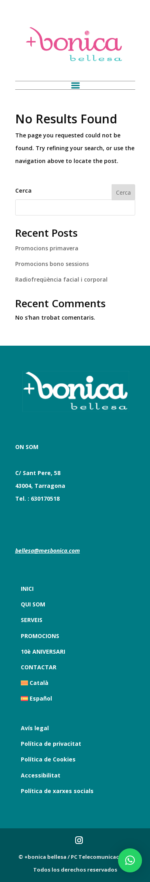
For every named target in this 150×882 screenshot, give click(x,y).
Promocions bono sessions (52, 264)
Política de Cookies (48, 759)
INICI (27, 588)
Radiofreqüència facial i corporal (61, 279)
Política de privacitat (51, 743)
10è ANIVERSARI (43, 651)
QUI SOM (33, 604)
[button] (130, 860)
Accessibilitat (40, 775)
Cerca (23, 190)
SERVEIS (31, 620)
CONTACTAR (38, 667)
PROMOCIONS (40, 636)
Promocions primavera (46, 248)
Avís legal (35, 728)
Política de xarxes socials (57, 791)
